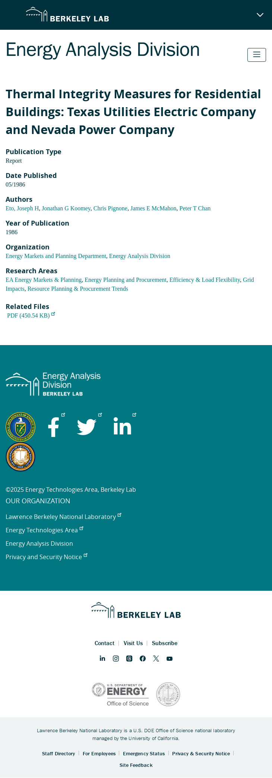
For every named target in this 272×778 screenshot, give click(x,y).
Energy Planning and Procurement (126, 280)
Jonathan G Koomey (66, 208)
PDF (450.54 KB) (31, 315)
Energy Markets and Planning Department (56, 256)
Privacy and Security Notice (46, 557)
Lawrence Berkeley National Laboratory (63, 517)
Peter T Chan (195, 208)
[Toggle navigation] (256, 55)
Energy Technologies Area (44, 530)
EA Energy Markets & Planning (44, 280)
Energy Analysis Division (139, 256)
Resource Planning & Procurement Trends (78, 289)
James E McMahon (153, 208)
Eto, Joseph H (22, 208)
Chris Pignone (110, 208)
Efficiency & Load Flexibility (205, 280)
